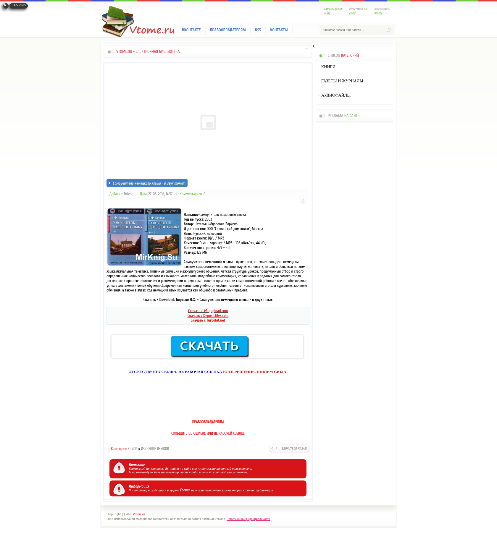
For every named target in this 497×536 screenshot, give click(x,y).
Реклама (19, 4)
